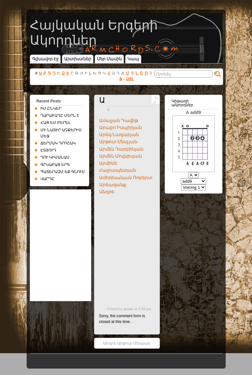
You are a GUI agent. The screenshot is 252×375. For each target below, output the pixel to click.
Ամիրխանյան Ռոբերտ (126, 177)
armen (128, 309)
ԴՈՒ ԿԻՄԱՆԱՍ (54, 157)
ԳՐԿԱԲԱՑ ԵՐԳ (55, 164)
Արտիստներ (77, 59)
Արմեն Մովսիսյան (120, 156)
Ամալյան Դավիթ (118, 120)
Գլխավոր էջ (45, 59)
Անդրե (106, 191)
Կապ (133, 59)
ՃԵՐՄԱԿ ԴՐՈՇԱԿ (58, 143)
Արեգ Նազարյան (119, 134)
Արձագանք (112, 184)
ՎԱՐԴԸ (47, 179)
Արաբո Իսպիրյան (120, 127)
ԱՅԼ (130, 79)
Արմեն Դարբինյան (121, 149)
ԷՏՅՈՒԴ (48, 150)
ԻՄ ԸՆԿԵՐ (50, 108)
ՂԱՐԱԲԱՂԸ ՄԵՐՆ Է (60, 115)
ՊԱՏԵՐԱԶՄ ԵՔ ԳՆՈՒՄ (62, 172)
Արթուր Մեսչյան (118, 141)
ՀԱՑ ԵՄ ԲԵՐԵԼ (55, 122)
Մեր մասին (109, 59)
